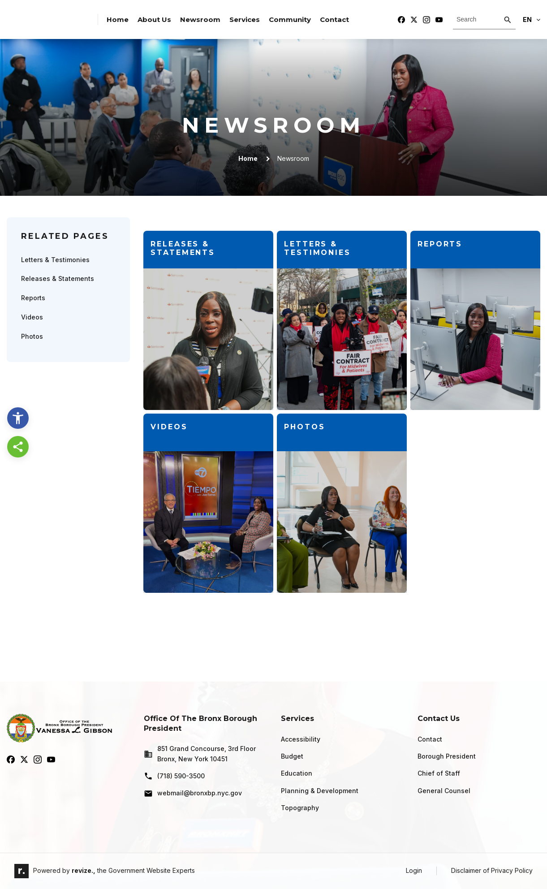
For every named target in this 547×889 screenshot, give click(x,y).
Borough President (447, 756)
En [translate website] (531, 19)
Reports (33, 298)
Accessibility (300, 739)
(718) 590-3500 (174, 776)
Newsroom (200, 19)
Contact (334, 19)
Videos (32, 317)
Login (414, 870)
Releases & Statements (57, 278)
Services (244, 19)
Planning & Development (319, 790)
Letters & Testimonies (55, 259)
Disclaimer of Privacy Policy (492, 870)
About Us (154, 19)
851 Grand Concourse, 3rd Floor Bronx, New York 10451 (200, 753)
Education (296, 773)
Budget (292, 756)
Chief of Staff (439, 773)
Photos (32, 336)
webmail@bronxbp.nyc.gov (193, 793)
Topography (300, 807)
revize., (83, 870)
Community (290, 19)
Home (118, 19)
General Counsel (444, 790)
